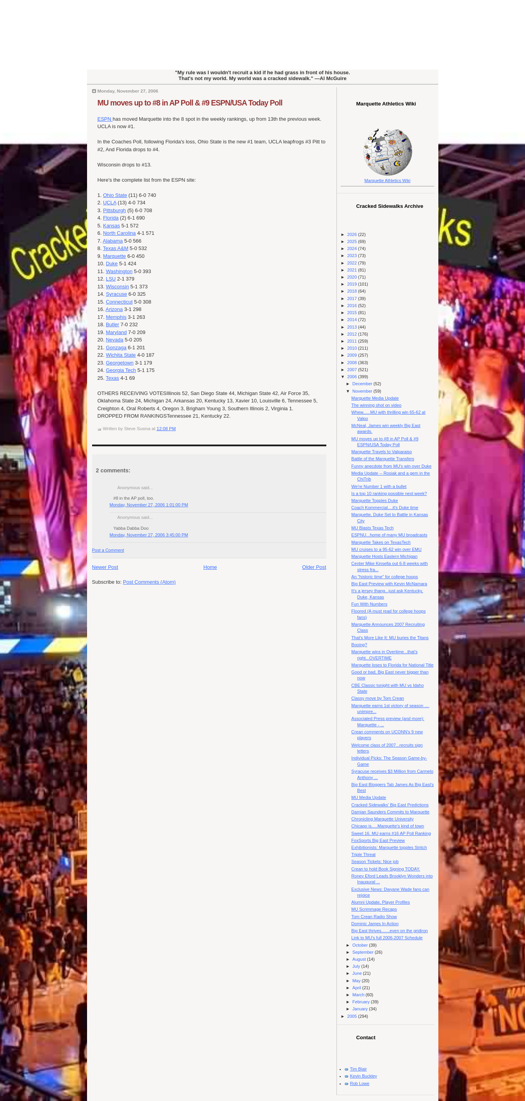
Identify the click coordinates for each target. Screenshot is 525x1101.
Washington (119, 271)
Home (210, 567)
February (361, 1001)
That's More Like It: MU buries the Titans (390, 637)
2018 (352, 291)
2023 (352, 255)
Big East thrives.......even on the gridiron (389, 930)
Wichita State (121, 355)
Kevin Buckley (363, 1076)
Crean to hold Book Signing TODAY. (385, 869)
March (359, 994)
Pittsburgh (114, 210)
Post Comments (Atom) (149, 582)
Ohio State (115, 195)
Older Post (314, 567)
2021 (352, 270)
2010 (352, 348)
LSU (111, 279)
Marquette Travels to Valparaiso (381, 451)
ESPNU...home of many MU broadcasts (389, 535)
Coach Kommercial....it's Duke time (384, 507)
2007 (352, 369)
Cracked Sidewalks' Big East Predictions (390, 805)
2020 (352, 277)
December (363, 383)
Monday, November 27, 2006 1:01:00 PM (149, 504)
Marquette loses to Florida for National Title (392, 665)
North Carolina (119, 233)
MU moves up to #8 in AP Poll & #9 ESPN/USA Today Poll (190, 102)
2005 (352, 1016)
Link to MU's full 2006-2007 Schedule (387, 937)
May (357, 980)
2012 (352, 334)
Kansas (111, 226)
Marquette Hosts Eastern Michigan (384, 556)
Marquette (114, 256)
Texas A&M (115, 248)
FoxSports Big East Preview (378, 840)
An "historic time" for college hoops (384, 576)
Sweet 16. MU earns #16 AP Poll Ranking (391, 833)
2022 (352, 263)
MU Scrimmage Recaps (374, 909)
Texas (112, 378)
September (363, 952)
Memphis (116, 317)
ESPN (105, 119)
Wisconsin (117, 287)
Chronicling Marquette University (382, 819)
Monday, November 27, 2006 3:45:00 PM (149, 535)
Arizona (114, 309)
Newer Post (105, 567)
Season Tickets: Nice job (375, 861)
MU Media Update (368, 797)
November (363, 391)
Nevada (114, 340)
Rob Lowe (360, 1083)
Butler (112, 324)
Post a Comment (108, 550)
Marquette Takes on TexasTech (381, 542)
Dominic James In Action (375, 923)
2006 (352, 376)
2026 (352, 234)
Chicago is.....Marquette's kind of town (387, 826)
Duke (111, 263)
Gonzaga (116, 347)
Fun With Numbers (369, 604)
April (357, 987)
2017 (352, 298)
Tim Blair (358, 1069)
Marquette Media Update (375, 398)
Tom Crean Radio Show (374, 916)
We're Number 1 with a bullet (378, 486)
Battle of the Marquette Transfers (382, 458)
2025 (352, 241)
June (357, 973)
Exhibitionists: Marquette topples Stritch (389, 847)
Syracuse (116, 294)
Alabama (113, 241)
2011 (352, 341)
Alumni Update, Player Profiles (380, 902)
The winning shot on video (376, 405)
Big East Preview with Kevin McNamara (389, 583)
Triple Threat (363, 854)
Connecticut (119, 302)
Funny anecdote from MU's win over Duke (391, 466)
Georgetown (119, 363)
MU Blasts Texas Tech (372, 527)
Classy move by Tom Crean (377, 698)
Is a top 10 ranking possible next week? (389, 493)
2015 (352, 312)
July (356, 966)
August (359, 959)
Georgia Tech (121, 370)
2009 (352, 355)
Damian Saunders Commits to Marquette (390, 812)
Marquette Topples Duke (374, 500)
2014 (352, 319)
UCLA (109, 203)
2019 (352, 284)
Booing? (359, 644)
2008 (352, 362)
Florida (111, 218)
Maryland (116, 332)
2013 (352, 327)
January (360, 1008)
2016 (352, 305)
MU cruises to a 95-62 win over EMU (386, 549)
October (360, 945)
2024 (352, 248)
